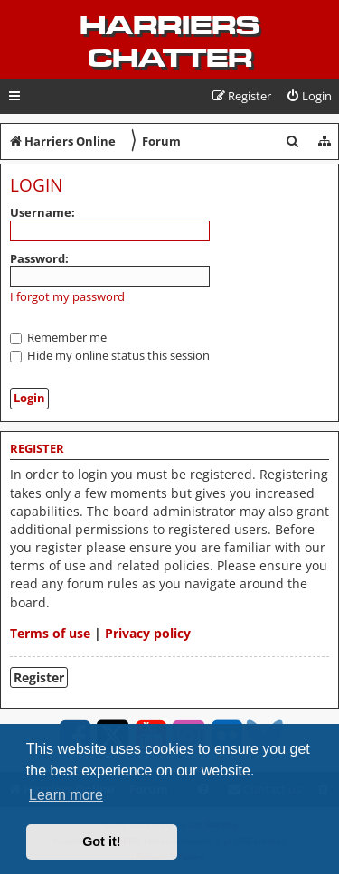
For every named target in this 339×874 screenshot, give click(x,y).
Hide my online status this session (110, 355)
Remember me (58, 337)
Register (39, 677)
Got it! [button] (101, 841)
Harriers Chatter (169, 41)
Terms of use (50, 633)
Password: (39, 258)
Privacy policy (148, 633)
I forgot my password (67, 297)
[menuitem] (308, 96)
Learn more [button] (66, 795)
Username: (42, 212)
